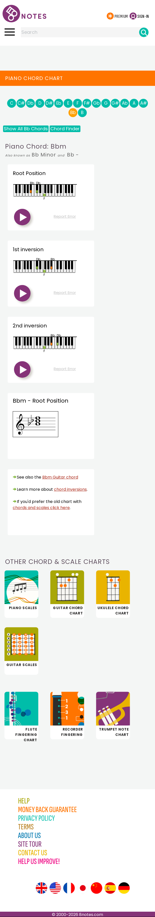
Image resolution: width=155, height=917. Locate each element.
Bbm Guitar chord (60, 477)
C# (21, 103)
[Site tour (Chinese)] (96, 888)
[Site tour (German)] (124, 888)
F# (87, 103)
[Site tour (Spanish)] (110, 888)
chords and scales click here (41, 508)
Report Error (65, 216)
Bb (73, 112)
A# (143, 103)
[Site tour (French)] (69, 888)
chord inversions (70, 489)
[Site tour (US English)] (55, 888)
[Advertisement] (77, 56)
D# (49, 103)
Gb (96, 103)
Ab (125, 103)
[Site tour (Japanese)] (82, 888)
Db (30, 103)
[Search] (144, 32)
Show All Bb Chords (26, 128)
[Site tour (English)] (41, 888)
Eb (58, 103)
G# (115, 103)
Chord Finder (65, 128)
